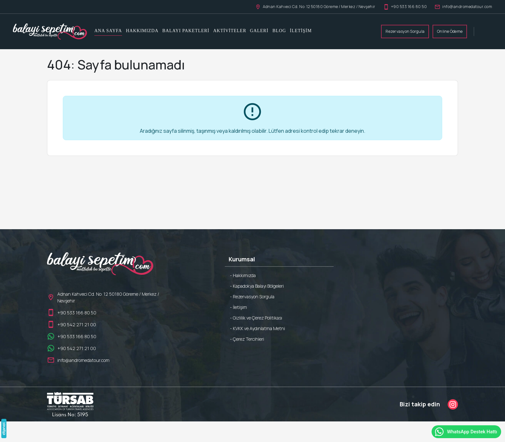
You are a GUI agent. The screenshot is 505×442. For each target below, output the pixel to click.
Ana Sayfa (108, 30)
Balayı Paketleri (185, 30)
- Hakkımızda (243, 275)
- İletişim (238, 307)
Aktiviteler (229, 30)
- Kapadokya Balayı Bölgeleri (257, 286)
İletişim (301, 30)
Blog (279, 30)
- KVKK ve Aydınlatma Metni (257, 328)
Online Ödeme (449, 31)
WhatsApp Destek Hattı (465, 432)
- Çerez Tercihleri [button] (247, 339)
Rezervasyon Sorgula (405, 31)
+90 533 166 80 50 (405, 7)
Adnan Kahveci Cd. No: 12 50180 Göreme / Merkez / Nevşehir (315, 7)
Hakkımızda (142, 30)
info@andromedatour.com (463, 7)
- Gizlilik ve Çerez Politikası (256, 318)
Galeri (259, 30)
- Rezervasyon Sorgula (252, 296)
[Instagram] (453, 404)
